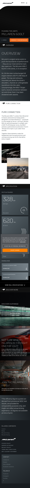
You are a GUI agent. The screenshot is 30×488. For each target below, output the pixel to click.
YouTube (5, 478)
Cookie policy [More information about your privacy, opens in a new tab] (23, 241)
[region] (15, 244)
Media (3, 431)
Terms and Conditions (9, 449)
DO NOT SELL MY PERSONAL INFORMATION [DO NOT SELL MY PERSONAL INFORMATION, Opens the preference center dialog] (15, 246)
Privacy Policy (6, 447)
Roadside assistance (8, 466)
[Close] (27, 236)
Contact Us (6, 460)
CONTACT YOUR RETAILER (19, 40)
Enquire (5, 462)
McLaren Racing (6, 435)
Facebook (5, 473)
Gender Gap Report (7, 445)
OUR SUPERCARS (15, 313)
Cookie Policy (6, 443)
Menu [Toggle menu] (4, 40)
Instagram (6, 476)
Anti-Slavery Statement (9, 451)
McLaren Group (6, 433)
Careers (4, 429)
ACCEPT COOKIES (15, 250)
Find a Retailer (6, 464)
